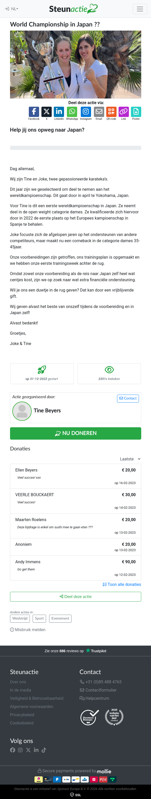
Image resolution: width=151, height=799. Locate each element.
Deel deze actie (76, 596)
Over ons (18, 681)
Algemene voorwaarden (31, 706)
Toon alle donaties (122, 584)
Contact (128, 398)
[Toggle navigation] (140, 9)
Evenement (60, 618)
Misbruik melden (28, 629)
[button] (33, 114)
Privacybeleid (22, 714)
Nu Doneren (75, 434)
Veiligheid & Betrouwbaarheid (37, 698)
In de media (20, 690)
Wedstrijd (20, 618)
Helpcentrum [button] (94, 698)
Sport (39, 618)
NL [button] (13, 9)
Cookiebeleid (22, 723)
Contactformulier (98, 690)
